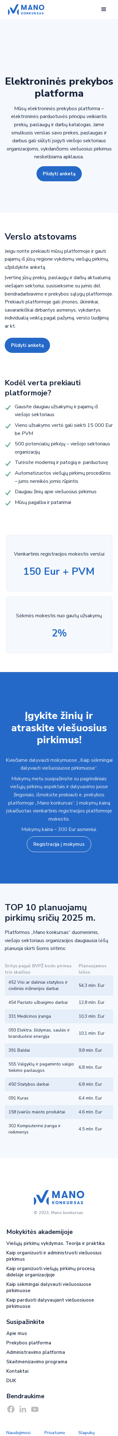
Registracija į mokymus (59, 844)
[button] (103, 9)
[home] (24, 9)
